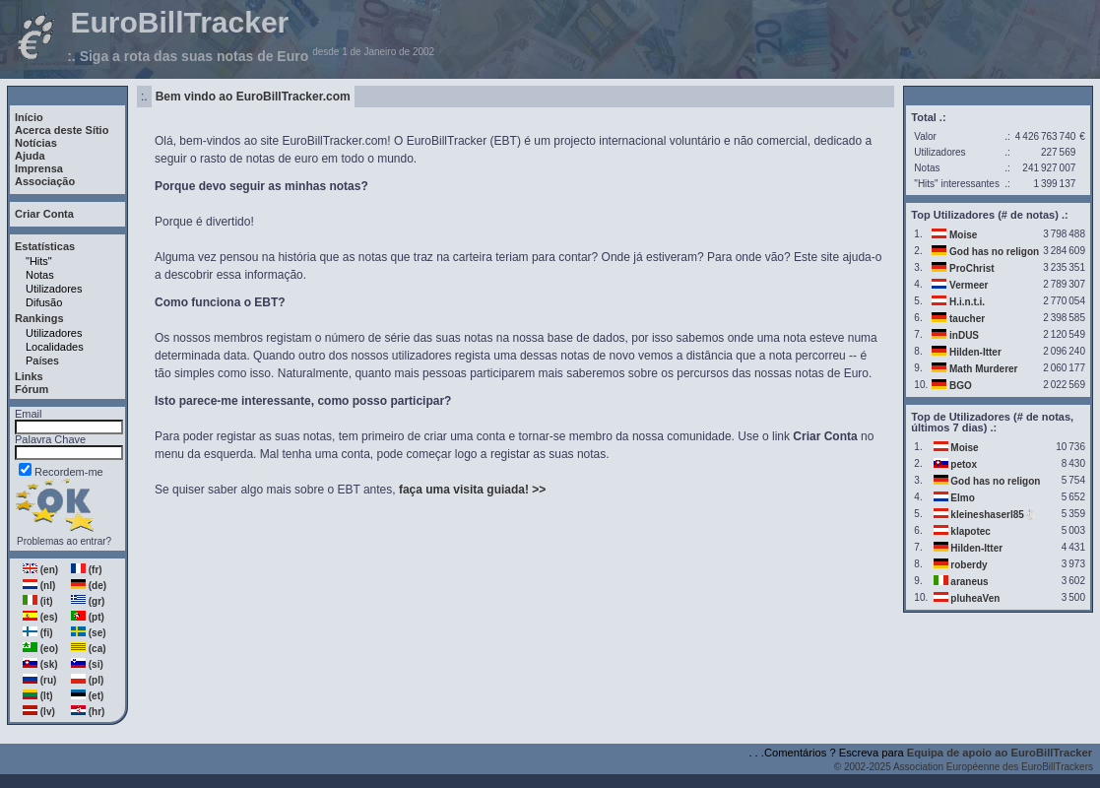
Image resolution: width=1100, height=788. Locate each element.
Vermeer (968, 285)
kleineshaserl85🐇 (993, 514)
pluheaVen (975, 598)
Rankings (39, 318)
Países (42, 360)
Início (29, 117)
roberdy (968, 564)
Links (29, 376)
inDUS (964, 335)
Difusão (44, 302)
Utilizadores (54, 289)
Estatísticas (45, 246)
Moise (963, 235)
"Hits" (39, 261)
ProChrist (972, 268)
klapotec (970, 531)
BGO (960, 385)
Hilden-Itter (975, 352)
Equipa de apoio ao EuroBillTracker (999, 752)
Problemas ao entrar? (64, 541)
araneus (969, 581)
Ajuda (30, 156)
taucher (967, 318)
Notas (40, 275)
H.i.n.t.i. (967, 301)
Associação (45, 181)
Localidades (55, 347)
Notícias (36, 143)
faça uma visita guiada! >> (472, 489)
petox (963, 464)
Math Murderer (983, 368)
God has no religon (994, 251)
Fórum (31, 389)
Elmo (962, 497)
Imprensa (39, 168)
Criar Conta (44, 214)
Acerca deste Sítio (61, 130)
